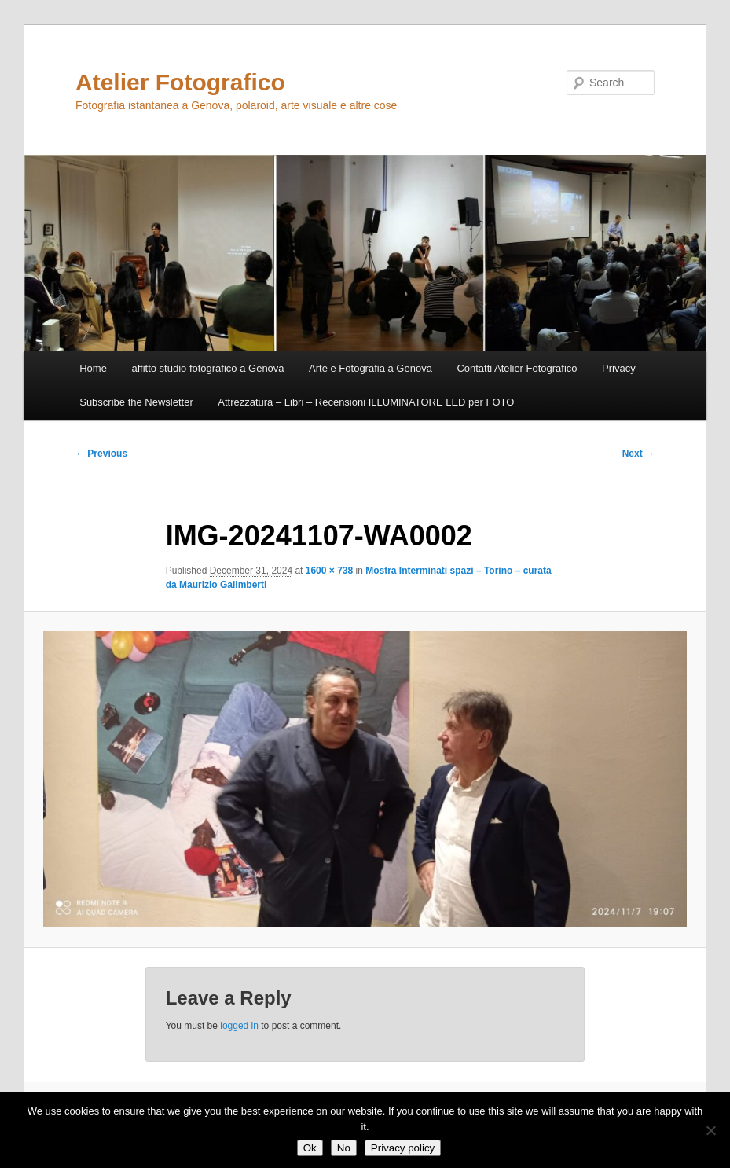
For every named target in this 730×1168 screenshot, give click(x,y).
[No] (710, 1130)
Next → (638, 453)
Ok (310, 1148)
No (343, 1148)
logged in (239, 1025)
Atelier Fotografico (180, 82)
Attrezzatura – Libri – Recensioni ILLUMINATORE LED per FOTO (366, 402)
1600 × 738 (329, 570)
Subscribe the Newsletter (136, 402)
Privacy (619, 368)
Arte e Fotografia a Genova (370, 368)
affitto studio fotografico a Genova (207, 368)
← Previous (101, 453)
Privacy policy (403, 1148)
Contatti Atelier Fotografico (517, 368)
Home (93, 368)
